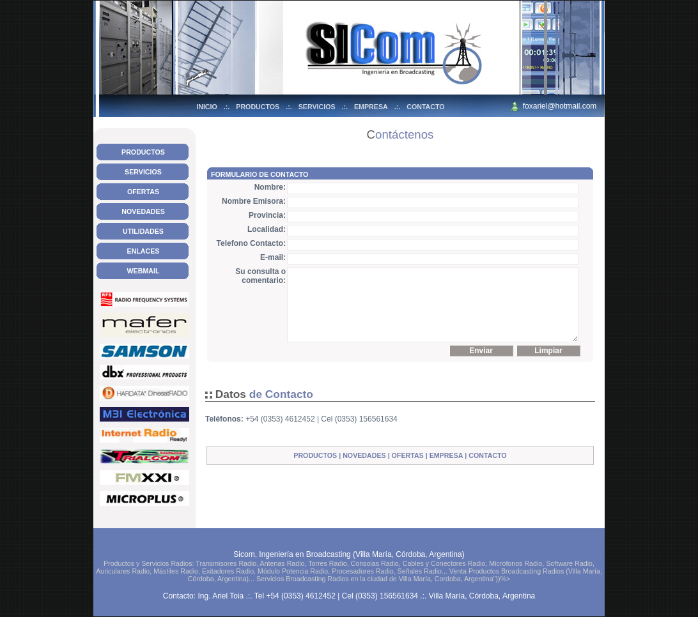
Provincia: (267, 215)
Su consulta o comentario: (260, 276)
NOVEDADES (143, 211)
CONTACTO (425, 106)
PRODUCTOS (257, 106)
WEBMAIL (143, 271)
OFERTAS (143, 191)
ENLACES (143, 251)
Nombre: (270, 187)
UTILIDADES (143, 231)
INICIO (206, 106)
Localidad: (266, 229)
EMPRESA (371, 106)
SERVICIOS (317, 106)
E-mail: (273, 257)
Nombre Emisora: (254, 201)
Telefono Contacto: (251, 243)
